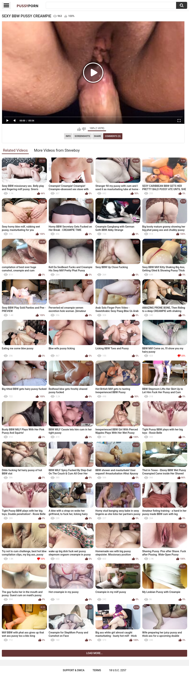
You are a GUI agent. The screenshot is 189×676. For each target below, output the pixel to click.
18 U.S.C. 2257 (117, 670)
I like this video (79, 129)
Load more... (94, 653)
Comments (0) (113, 136)
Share (97, 136)
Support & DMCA (73, 670)
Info (68, 136)
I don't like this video (84, 129)
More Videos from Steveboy (57, 150)
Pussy (27, 5)
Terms (96, 670)
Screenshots (82, 136)
